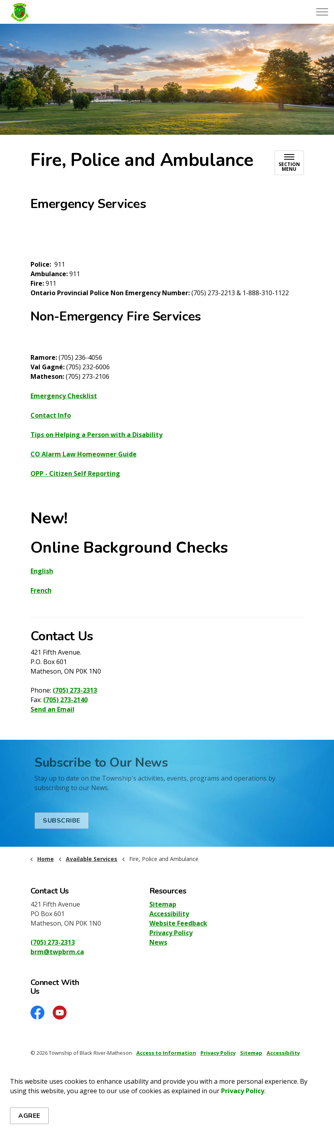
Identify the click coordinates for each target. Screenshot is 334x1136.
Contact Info (51, 415)
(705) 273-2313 (75, 690)
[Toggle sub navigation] (289, 163)
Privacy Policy (242, 1090)
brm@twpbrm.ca (57, 951)
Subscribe (61, 821)
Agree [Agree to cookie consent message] (29, 1116)
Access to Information (166, 1052)
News (158, 942)
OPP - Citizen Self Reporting (75, 473)
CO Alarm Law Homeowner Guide (84, 454)
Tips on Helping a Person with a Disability (96, 434)
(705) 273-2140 (65, 699)
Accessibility (169, 913)
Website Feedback (178, 923)
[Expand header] (322, 12)
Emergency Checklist (64, 395)
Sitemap (162, 904)
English (42, 571)
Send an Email (52, 709)
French (41, 590)
